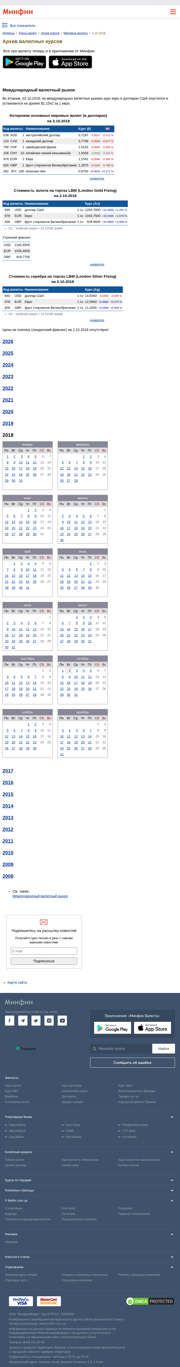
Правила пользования (134, 1214)
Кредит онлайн (72, 1102)
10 (20, 462)
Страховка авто (16, 1280)
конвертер (97, 178)
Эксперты (69, 1214)
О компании (13, 1208)
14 (76, 468)
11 (27, 462)
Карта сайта (17, 982)
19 (34, 468)
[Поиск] (163, 1048)
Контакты (68, 1208)
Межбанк (11, 1096)
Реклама (11, 1242)
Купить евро (70, 1165)
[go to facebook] (9, 1021)
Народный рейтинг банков (137, 1102)
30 (13, 480)
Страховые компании (77, 1280)
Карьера (11, 1214)
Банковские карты (75, 1091)
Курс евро (125, 1085)
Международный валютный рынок (40, 896)
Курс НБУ (11, 1091)
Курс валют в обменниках (80, 1160)
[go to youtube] (62, 1021)
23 (13, 474)
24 (20, 474)
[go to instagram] (49, 1021)
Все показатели (22, 26)
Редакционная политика (79, 1219)
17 (20, 468)
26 (34, 474)
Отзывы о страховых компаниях (85, 1275)
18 (27, 468)
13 (68, 468)
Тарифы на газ (128, 1096)
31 (20, 480)
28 (76, 480)
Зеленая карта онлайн (21, 1275)
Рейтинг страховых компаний (139, 1275)
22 (6, 474)
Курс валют (13, 1085)
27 (68, 480)
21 (76, 474)
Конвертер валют (17, 1102)
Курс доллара (71, 1085)
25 (27, 474)
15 (6, 468)
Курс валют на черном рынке (139, 1160)
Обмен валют (14, 1160)
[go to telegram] (22, 1021)
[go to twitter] (36, 1021)
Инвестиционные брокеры (137, 1091)
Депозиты (69, 1096)
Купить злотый (128, 1165)
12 (34, 462)
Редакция (125, 1208)
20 (68, 474)
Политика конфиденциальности (27, 1219)
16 (13, 468)
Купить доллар (15, 1165)
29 (6, 480)
